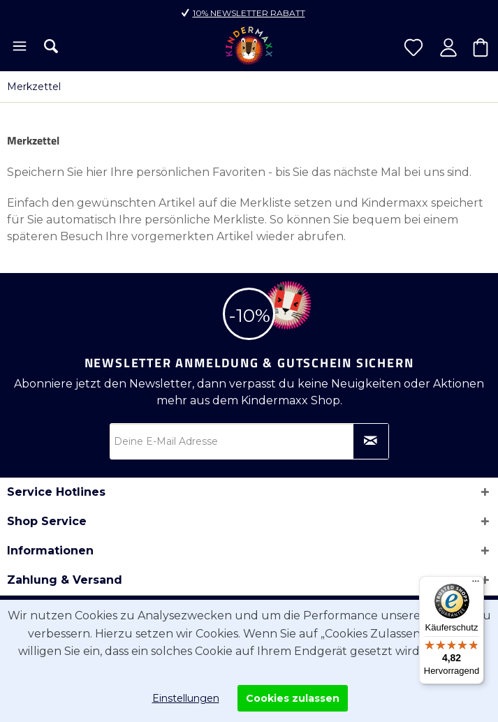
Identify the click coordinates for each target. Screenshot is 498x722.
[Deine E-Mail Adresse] (249, 441)
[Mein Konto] (448, 47)
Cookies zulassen (292, 698)
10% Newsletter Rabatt (249, 13)
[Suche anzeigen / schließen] (51, 46)
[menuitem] (18, 47)
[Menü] (18, 47)
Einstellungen (185, 698)
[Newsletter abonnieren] (370, 441)
